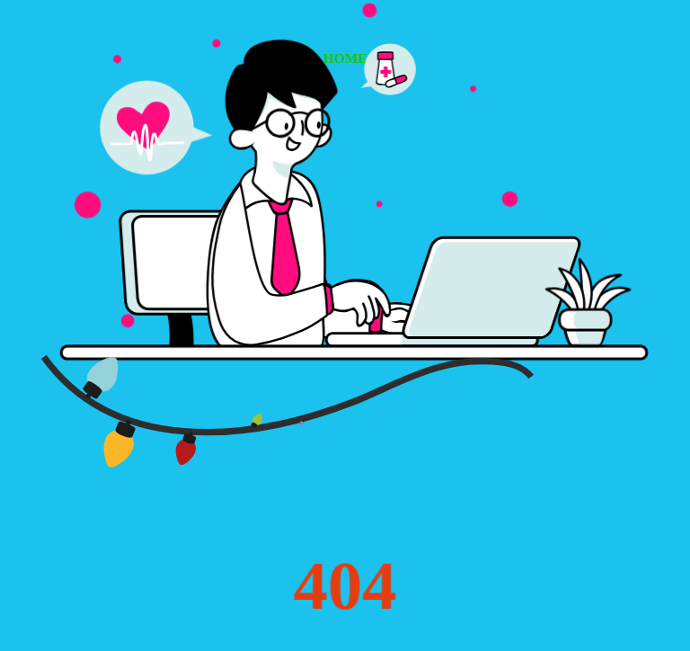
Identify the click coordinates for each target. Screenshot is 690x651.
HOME (345, 58)
